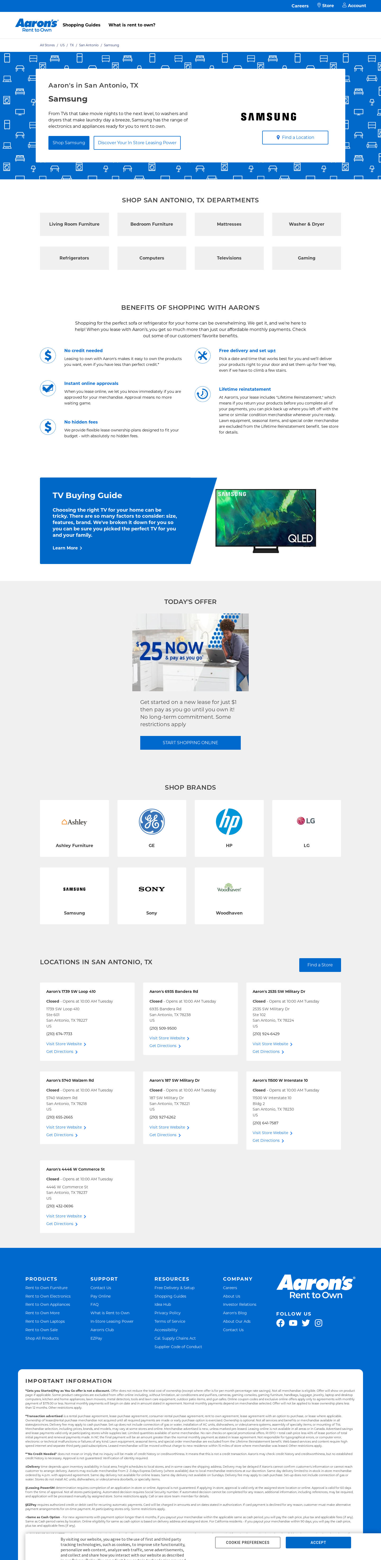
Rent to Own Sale (41, 1329)
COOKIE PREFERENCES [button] (247, 1542)
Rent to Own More (42, 1312)
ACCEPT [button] (318, 1542)
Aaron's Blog (235, 1312)
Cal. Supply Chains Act (175, 1338)
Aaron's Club (102, 1329)
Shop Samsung (69, 142)
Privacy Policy (168, 1312)
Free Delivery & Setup (174, 1287)
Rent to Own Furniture (46, 1287)
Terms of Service (170, 1321)
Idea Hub (163, 1304)
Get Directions (59, 1051)
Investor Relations (239, 1304)
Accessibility (166, 1329)
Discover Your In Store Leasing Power (137, 142)
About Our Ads (237, 1321)
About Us (231, 1296)
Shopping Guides (82, 25)
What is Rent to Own (109, 1312)
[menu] (190, 19)
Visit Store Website (64, 1043)
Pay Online (100, 1296)
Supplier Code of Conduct (178, 1346)
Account (354, 6)
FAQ (94, 1304)
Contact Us (100, 1287)
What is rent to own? (131, 25)
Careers (300, 5)
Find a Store (320, 964)
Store (325, 6)
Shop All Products (42, 1338)
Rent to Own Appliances (47, 1304)
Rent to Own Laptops (45, 1321)
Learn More (65, 548)
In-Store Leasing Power (112, 1321)
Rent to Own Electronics (48, 1296)
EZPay (96, 1338)
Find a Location (295, 137)
